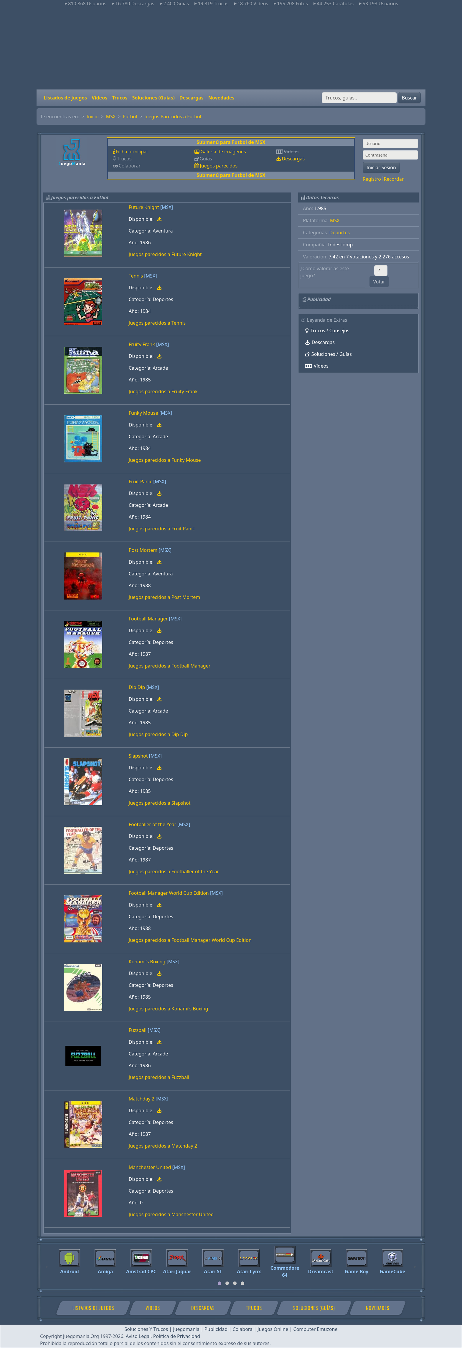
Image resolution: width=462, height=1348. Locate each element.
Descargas (191, 97)
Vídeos (99, 97)
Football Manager (148, 618)
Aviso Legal (138, 1336)
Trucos (119, 97)
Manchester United (150, 1167)
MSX (111, 116)
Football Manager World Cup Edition (169, 893)
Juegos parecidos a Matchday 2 (163, 1146)
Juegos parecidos (218, 165)
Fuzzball (137, 1030)
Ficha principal (132, 151)
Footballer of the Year (152, 824)
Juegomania (186, 1329)
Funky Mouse (143, 413)
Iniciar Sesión (381, 167)
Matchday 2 (141, 1098)
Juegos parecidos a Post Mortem (164, 597)
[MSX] (166, 207)
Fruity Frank (142, 344)
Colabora (242, 1329)
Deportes (339, 232)
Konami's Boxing (147, 961)
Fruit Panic (140, 481)
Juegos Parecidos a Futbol (172, 116)
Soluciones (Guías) (153, 97)
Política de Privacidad (176, 1336)
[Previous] (47, 1264)
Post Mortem (143, 550)
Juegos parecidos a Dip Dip (158, 734)
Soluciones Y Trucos (146, 1329)
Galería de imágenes (223, 151)
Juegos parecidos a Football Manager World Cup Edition (190, 940)
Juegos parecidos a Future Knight (165, 254)
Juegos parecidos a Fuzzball (159, 1077)
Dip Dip (137, 687)
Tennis (136, 276)
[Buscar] (359, 97)
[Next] (415, 1264)
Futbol (130, 116)
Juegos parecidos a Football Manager (170, 666)
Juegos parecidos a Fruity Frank (163, 391)
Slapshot (138, 756)
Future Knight (144, 207)
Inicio (93, 116)
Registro (372, 179)
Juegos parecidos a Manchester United (171, 1214)
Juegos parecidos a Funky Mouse (165, 460)
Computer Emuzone (315, 1329)
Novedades (221, 97)
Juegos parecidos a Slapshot (160, 803)
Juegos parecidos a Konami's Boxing (168, 1008)
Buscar (409, 97)
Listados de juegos (65, 97)
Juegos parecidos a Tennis (157, 323)
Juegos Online (273, 1329)
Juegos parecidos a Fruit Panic (162, 528)
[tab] (219, 1283)
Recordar (394, 179)
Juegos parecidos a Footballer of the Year (174, 871)
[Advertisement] (231, 48)
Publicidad (215, 1329)
